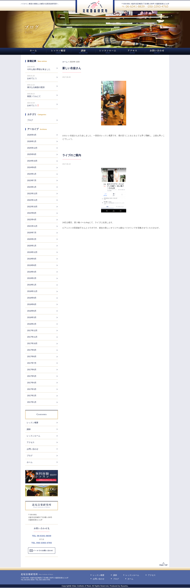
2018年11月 (32, 291)
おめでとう (32, 78)
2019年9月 (31, 259)
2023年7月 (31, 180)
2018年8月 (31, 304)
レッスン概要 (32, 422)
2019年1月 (31, 285)
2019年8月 (31, 265)
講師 (29, 429)
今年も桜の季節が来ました (38, 69)
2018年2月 (31, 324)
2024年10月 (32, 161)
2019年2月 (31, 278)
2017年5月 (31, 376)
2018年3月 (31, 317)
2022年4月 (31, 219)
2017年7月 (31, 363)
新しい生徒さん (71, 68)
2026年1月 (31, 141)
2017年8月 (31, 356)
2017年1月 (31, 402)
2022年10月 (32, 206)
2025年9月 (31, 154)
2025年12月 (32, 148)
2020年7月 (31, 232)
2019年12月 (32, 252)
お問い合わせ (32, 449)
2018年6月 (31, 311)
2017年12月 (32, 330)
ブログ (30, 120)
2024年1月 (31, 174)
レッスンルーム (33, 436)
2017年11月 (32, 337)
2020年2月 (31, 239)
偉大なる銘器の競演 (36, 87)
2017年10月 (32, 343)
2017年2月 (31, 395)
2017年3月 (31, 389)
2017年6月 (31, 369)
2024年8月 (31, 167)
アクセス (30, 442)
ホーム (30, 462)
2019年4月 (31, 272)
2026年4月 (31, 135)
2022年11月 (32, 200)
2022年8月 (31, 213)
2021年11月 (32, 226)
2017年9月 (31, 350)
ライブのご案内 (71, 155)
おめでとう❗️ (33, 105)
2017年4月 (31, 383)
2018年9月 (31, 298)
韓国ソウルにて (34, 96)
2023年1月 (31, 187)
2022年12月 (32, 193)
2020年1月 (31, 246)
